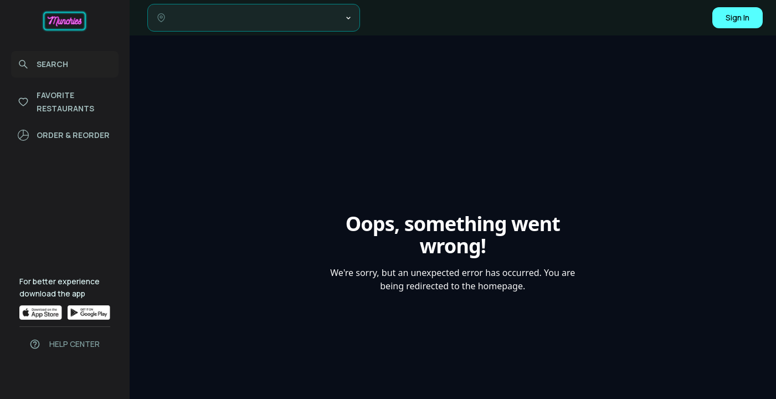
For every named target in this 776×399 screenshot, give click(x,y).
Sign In (737, 17)
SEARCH (43, 64)
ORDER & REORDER (64, 135)
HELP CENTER (74, 344)
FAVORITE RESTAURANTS (56, 102)
